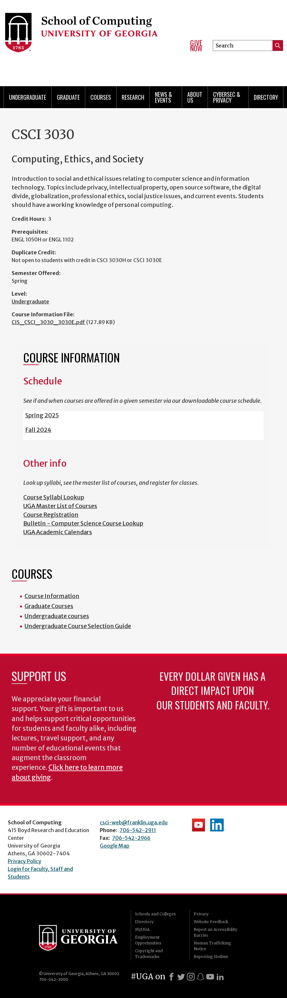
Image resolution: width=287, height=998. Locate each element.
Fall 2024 (38, 429)
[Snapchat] (200, 977)
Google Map (114, 845)
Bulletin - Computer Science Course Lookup (83, 523)
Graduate (68, 97)
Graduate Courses (49, 606)
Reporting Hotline (211, 956)
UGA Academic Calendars (57, 532)
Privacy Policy (24, 861)
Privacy (201, 913)
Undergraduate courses (57, 616)
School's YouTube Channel (198, 825)
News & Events (163, 97)
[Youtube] (210, 977)
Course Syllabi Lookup (53, 497)
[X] (181, 977)
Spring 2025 (42, 415)
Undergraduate (27, 97)
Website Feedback (211, 921)
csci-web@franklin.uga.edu (134, 822)
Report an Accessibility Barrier (215, 932)
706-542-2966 (131, 838)
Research (133, 97)
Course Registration (50, 514)
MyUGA (142, 929)
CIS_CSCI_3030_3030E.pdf (48, 322)
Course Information (52, 596)
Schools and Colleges (155, 913)
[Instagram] (191, 977)
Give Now (196, 45)
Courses (100, 97)
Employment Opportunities (148, 940)
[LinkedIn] (220, 977)
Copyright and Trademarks (149, 953)
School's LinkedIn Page (218, 825)
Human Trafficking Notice (212, 946)
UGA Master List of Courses (60, 506)
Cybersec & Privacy (226, 97)
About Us (194, 97)
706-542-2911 (137, 830)
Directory (266, 97)
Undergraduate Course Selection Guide (78, 626)
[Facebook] (171, 977)
